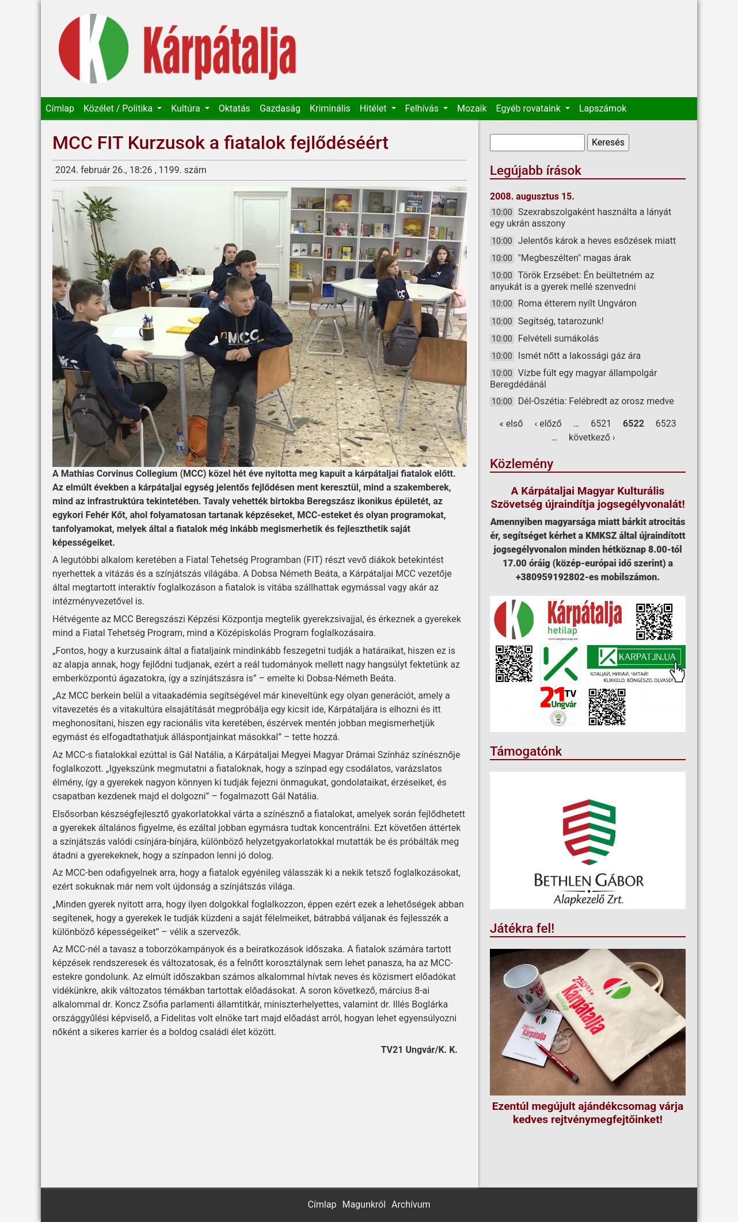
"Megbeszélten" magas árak (575, 257)
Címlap (59, 108)
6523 (666, 423)
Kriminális (330, 108)
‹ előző (547, 423)
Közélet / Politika (119, 108)
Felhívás (423, 108)
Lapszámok (602, 108)
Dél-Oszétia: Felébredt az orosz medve (596, 401)
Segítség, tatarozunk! (561, 321)
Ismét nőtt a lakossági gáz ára (579, 355)
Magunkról (364, 1204)
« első (511, 423)
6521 (601, 423)
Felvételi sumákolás (558, 338)
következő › (592, 437)
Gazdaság (280, 108)
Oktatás (234, 108)
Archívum (410, 1204)
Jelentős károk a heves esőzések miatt (597, 240)
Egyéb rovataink (529, 108)
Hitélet (374, 108)
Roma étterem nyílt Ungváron (577, 303)
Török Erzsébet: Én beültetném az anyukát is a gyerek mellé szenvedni (572, 281)
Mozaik (472, 108)
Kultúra (186, 108)
